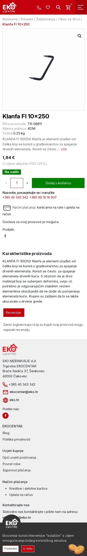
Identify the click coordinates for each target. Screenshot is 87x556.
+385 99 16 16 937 (43, 197)
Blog (5, 433)
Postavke (10, 548)
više (64, 149)
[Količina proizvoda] (16, 183)
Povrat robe (11, 464)
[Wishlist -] (48, 8)
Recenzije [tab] (13, 312)
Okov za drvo (69, 19)
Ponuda (27, 19)
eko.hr (10, 400)
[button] (80, 36)
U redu (27, 548)
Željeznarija (45, 19)
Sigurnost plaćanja (16, 470)
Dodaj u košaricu (58, 183)
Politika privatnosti (16, 439)
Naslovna (10, 19)
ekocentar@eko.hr (20, 392)
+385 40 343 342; (15, 197)
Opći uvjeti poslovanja (19, 457)
